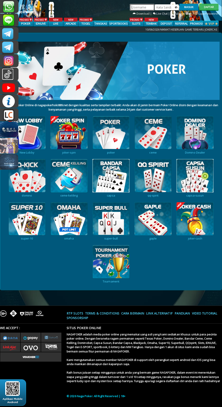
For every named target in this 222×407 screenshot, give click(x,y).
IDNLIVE (40, 22)
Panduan (182, 313)
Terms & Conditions (102, 313)
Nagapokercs (9, 47)
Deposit (166, 24)
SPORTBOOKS (118, 24)
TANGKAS (100, 24)
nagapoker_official (9, 20)
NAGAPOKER (74, 334)
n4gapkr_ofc (9, 60)
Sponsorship (77, 318)
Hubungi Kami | (183, 13)
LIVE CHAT (9, 114)
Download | (142, 13)
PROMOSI (196, 24)
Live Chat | (161, 13)
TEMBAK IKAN (151, 24)
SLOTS (136, 22)
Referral (181, 24)
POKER (25, 22)
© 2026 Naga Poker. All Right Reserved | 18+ (96, 396)
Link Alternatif (159, 313)
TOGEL (85, 22)
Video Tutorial (204, 313)
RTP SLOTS (75, 313)
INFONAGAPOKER (9, 101)
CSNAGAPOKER (9, 33)
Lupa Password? (207, 13)
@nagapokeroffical (9, 74)
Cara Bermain (132, 313)
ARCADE (70, 22)
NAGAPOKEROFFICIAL (9, 87)
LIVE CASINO (55, 24)
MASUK (189, 7)
